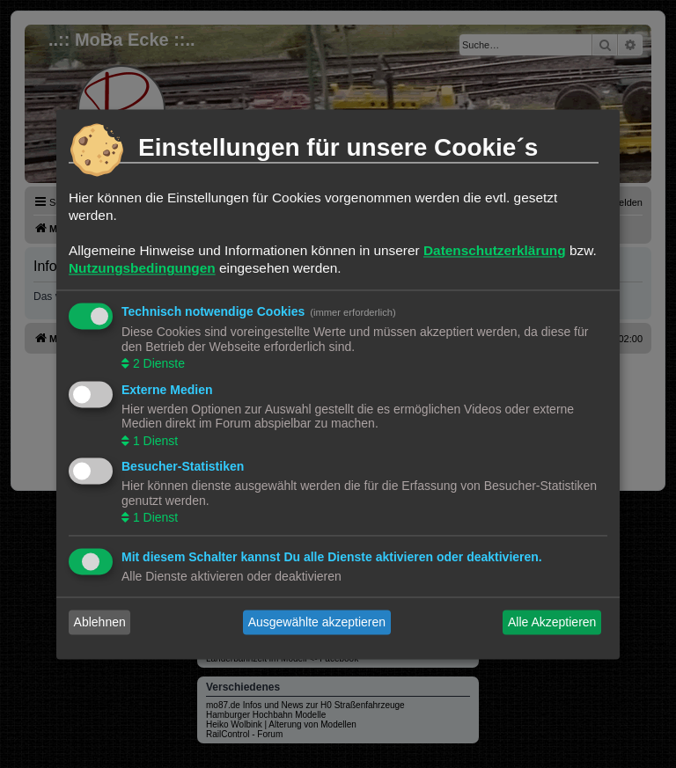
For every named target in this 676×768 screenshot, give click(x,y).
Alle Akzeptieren (552, 622)
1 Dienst (153, 441)
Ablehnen (100, 622)
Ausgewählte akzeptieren (317, 622)
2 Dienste (157, 364)
